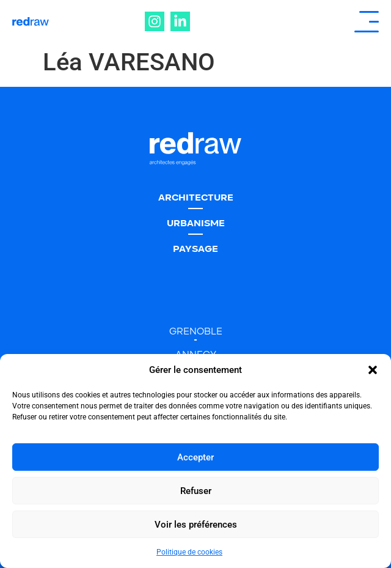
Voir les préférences (196, 524)
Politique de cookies (189, 552)
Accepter (195, 457)
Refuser (195, 490)
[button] (373, 370)
